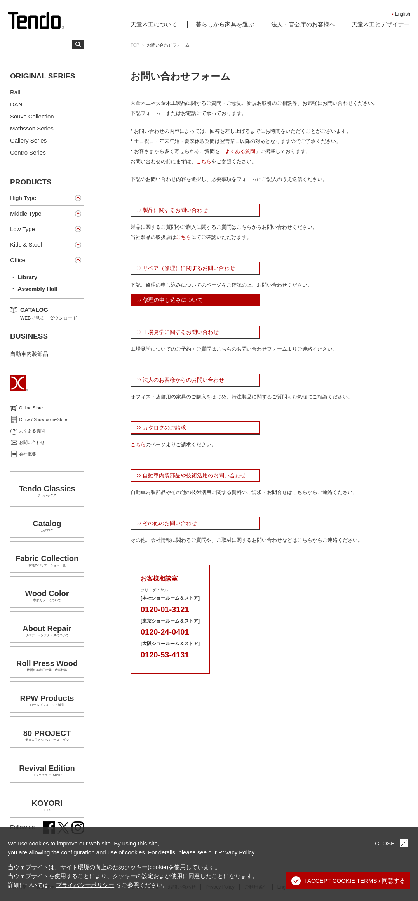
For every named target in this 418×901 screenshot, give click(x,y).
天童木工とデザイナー (381, 24)
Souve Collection (32, 116)
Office (17, 260)
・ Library (23, 277)
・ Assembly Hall (33, 288)
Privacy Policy (236, 852)
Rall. (16, 92)
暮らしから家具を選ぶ (225, 24)
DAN (16, 104)
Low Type (22, 229)
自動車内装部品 (29, 354)
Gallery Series (28, 140)
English (402, 14)
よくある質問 (240, 151)
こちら (203, 161)
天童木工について (154, 24)
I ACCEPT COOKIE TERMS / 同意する (348, 880)
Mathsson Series (32, 128)
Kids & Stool (26, 244)
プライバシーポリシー (85, 885)
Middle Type (26, 213)
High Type (23, 198)
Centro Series (28, 152)
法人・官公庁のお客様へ (303, 24)
